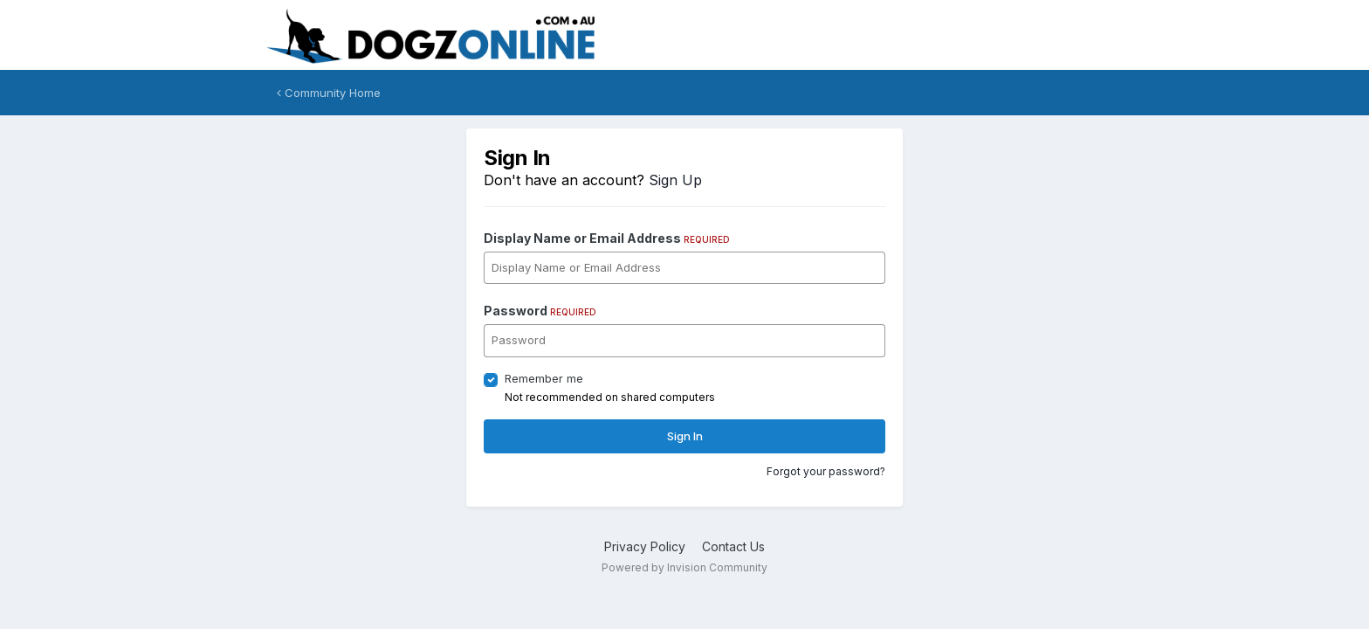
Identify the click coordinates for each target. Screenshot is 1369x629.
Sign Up (675, 180)
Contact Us (733, 546)
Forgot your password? (826, 471)
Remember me (544, 378)
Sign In (685, 436)
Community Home (329, 93)
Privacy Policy (644, 546)
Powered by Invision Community (684, 567)
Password (540, 310)
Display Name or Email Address (607, 238)
